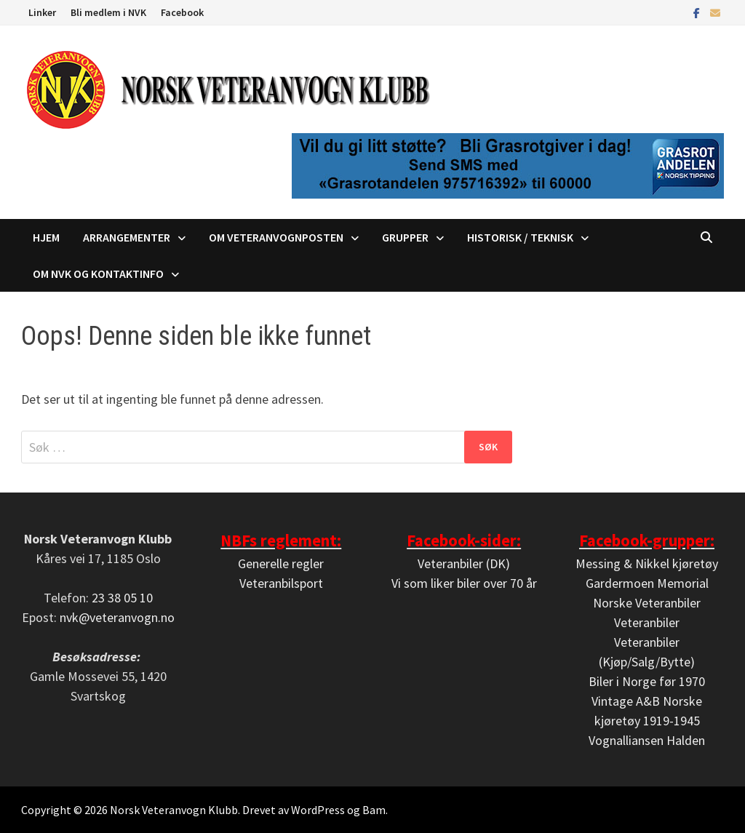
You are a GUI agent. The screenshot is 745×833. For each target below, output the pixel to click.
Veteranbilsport (281, 583)
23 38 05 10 (122, 597)
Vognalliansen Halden (647, 740)
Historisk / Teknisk (520, 237)
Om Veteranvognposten (276, 237)
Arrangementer (126, 237)
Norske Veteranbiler (647, 602)
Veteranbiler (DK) (464, 563)
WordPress (318, 809)
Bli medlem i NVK (108, 12)
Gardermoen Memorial (647, 583)
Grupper (405, 237)
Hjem (46, 237)
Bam (374, 809)
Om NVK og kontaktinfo (98, 273)
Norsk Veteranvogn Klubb (174, 809)
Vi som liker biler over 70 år (464, 583)
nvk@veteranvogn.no (117, 617)
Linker (42, 12)
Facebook (182, 12)
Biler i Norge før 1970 (647, 681)
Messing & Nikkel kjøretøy (646, 563)
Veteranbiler (647, 622)
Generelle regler (281, 563)
